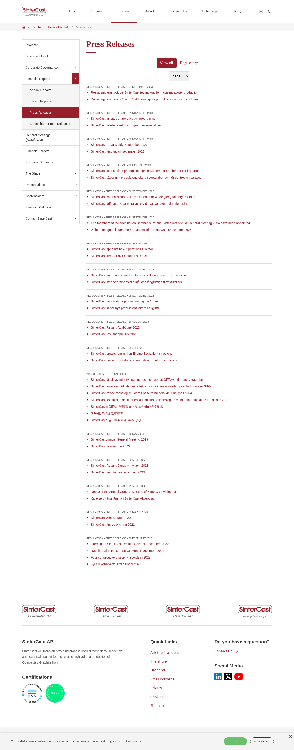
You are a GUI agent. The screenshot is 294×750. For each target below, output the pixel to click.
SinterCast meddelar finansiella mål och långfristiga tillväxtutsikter (136, 282)
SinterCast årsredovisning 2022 (113, 524)
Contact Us (223, 651)
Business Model (37, 56)
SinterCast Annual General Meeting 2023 (119, 439)
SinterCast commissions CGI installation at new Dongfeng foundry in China (143, 197)
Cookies (156, 696)
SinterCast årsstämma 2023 (110, 446)
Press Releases (46, 112)
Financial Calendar (39, 207)
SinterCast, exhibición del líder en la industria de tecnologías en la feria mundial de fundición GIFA (159, 400)
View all (166, 62)
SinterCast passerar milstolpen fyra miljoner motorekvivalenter (134, 360)
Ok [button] (235, 741)
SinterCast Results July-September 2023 (119, 144)
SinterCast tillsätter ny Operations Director (120, 256)
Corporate (97, 11)
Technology (209, 11)
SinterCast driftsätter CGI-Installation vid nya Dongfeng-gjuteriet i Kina (139, 203)
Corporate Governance (42, 67)
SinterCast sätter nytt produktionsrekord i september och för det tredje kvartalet (146, 177)
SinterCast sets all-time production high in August (125, 301)
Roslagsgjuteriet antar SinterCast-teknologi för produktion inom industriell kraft (145, 99)
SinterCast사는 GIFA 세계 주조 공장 (116, 420)
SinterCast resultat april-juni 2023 (114, 334)
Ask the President (164, 652)
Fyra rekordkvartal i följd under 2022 (116, 564)
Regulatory (189, 62)
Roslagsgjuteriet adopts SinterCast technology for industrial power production (144, 92)
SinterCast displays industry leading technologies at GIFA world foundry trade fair (147, 379)
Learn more (133, 741)
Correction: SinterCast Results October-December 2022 (130, 544)
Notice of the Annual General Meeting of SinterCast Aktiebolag (134, 491)
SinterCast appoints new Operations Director (122, 249)
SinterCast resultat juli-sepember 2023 (117, 151)
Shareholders (35, 196)
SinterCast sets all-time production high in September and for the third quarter (145, 171)
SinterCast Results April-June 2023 (115, 327)
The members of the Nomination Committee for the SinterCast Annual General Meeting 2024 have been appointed (170, 223)
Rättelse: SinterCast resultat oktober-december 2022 (127, 550)
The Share (33, 173)
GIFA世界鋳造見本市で (107, 413)
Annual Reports (40, 90)
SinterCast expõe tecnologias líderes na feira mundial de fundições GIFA (141, 393)
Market (149, 11)
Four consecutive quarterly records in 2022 (120, 557)
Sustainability (177, 11)
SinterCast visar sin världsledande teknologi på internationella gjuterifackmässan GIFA (151, 386)
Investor (124, 11)
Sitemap (157, 705)
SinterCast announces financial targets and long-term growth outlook (138, 275)
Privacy (156, 687)
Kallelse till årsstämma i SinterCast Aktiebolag (123, 498)
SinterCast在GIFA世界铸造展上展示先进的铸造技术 (127, 406)
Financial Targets (37, 151)
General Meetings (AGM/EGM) (38, 137)
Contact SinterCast (39, 218)
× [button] (290, 737)
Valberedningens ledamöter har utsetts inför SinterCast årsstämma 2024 (141, 230)
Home (72, 11)
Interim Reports (40, 101)
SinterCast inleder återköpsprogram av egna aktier (126, 125)
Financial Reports (58, 27)
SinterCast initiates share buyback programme (123, 118)
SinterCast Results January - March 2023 (119, 465)
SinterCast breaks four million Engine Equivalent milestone (131, 353)
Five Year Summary (39, 162)
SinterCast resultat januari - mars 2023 (118, 472)
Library (236, 11)
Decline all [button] (262, 741)
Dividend (157, 670)
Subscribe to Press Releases (50, 124)
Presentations (35, 185)
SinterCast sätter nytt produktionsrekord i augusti (125, 308)
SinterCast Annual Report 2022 (112, 518)
